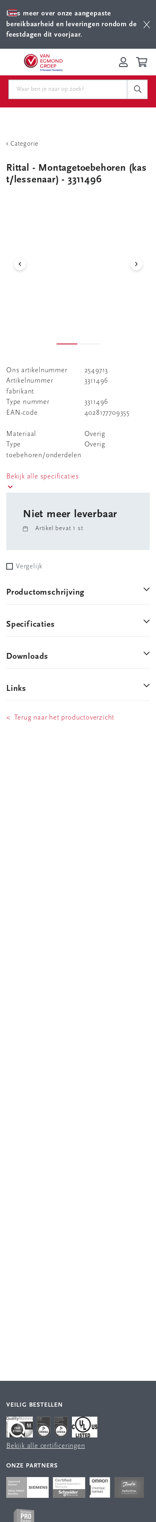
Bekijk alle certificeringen (45, 1446)
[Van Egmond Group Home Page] (43, 62)
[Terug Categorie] (78, 144)
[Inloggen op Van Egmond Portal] (123, 62)
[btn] (147, 24)
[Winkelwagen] (143, 62)
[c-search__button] (137, 90)
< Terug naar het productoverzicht (60, 717)
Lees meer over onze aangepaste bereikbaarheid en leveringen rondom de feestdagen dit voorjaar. (71, 24)
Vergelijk (29, 566)
